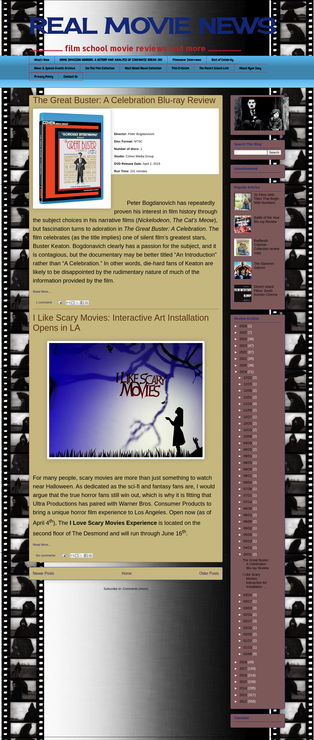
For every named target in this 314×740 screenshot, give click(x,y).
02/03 (248, 634)
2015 (243, 682)
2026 (243, 326)
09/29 (248, 443)
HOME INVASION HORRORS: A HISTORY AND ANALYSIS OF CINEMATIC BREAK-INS (111, 60)
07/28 (248, 489)
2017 (243, 668)
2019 (243, 372)
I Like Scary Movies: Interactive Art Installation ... (255, 580)
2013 (243, 695)
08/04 (248, 482)
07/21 (248, 495)
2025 (243, 332)
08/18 (248, 469)
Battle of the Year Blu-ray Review (267, 220)
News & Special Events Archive (54, 68)
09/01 (248, 456)
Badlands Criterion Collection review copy (266, 247)
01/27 (248, 641)
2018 (243, 662)
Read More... (42, 291)
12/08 (248, 390)
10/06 (248, 436)
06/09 (248, 521)
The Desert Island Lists (214, 68)
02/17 (248, 621)
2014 (243, 688)
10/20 (248, 423)
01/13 (248, 647)
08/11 (248, 476)
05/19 (248, 541)
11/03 (248, 410)
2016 (243, 675)
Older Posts (209, 573)
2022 (243, 352)
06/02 (248, 528)
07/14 (248, 502)
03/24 (248, 595)
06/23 (248, 515)
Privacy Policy (43, 76)
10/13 (248, 430)
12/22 (248, 377)
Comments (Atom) (135, 589)
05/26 (248, 535)
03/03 (248, 608)
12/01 (248, 397)
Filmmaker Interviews (187, 60)
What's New (41, 60)
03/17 (248, 601)
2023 (243, 346)
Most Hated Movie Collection (143, 68)
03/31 (248, 554)
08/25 (248, 463)
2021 (243, 359)
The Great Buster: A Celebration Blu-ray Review (124, 100)
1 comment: (44, 302)
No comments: (46, 555)
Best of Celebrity (222, 60)
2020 (243, 365)
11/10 (248, 404)
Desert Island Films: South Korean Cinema (265, 291)
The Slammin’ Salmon (264, 266)
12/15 (248, 384)
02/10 (248, 628)
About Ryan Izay (250, 68)
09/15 (248, 449)
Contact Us (71, 76)
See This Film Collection (100, 68)
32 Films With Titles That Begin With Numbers (266, 199)
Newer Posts (43, 573)
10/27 (248, 417)
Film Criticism (180, 68)
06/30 (248, 508)
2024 (243, 339)
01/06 (248, 654)
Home (127, 573)
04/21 (248, 548)
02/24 (248, 614)
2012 (243, 701)
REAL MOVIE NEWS (152, 26)
